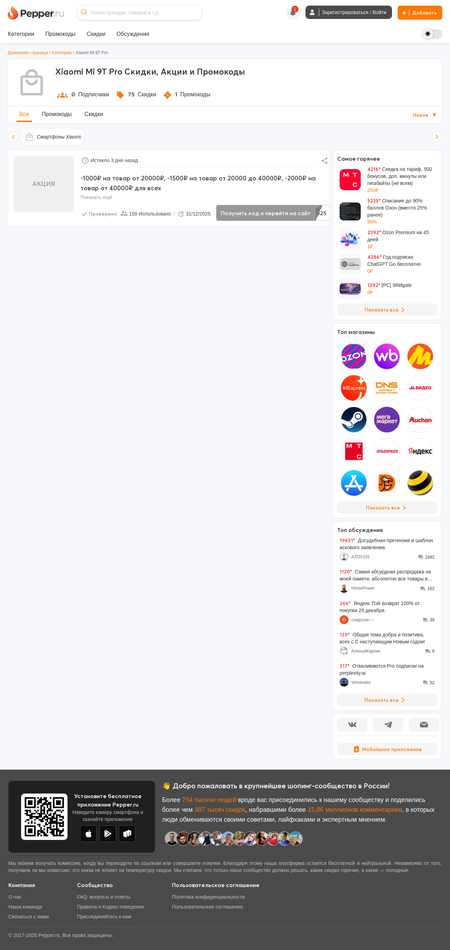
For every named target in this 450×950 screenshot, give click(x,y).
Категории (62, 52)
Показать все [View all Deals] (386, 310)
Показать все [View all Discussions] (386, 700)
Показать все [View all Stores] (387, 507)
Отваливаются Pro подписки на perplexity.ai (382, 669)
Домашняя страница (28, 52)
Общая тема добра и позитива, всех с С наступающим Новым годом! (382, 637)
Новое (425, 115)
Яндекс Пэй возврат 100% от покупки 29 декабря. (380, 606)
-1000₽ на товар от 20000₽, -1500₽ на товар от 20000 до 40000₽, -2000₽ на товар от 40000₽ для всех (198, 183)
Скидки (93, 114)
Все (24, 114)
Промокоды (57, 114)
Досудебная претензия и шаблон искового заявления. (386, 543)
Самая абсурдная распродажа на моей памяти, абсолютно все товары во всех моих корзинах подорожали (385, 575)
